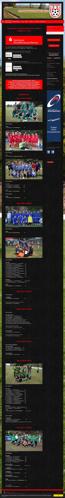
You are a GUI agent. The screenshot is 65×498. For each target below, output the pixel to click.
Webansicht (58, 492)
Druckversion (7, 492)
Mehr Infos (4, 496)
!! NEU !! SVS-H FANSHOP (53, 39)
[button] (17, 55)
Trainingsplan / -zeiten (53, 45)
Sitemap (12, 492)
